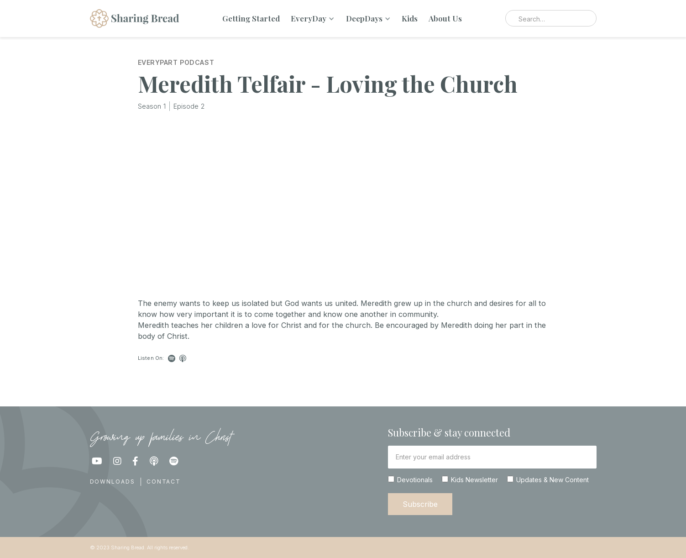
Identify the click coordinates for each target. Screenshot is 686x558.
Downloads (112, 481)
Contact (164, 481)
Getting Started (251, 18)
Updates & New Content (552, 480)
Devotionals (415, 480)
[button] (313, 18)
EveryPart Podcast (176, 62)
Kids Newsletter (474, 480)
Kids (410, 18)
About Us (445, 18)
